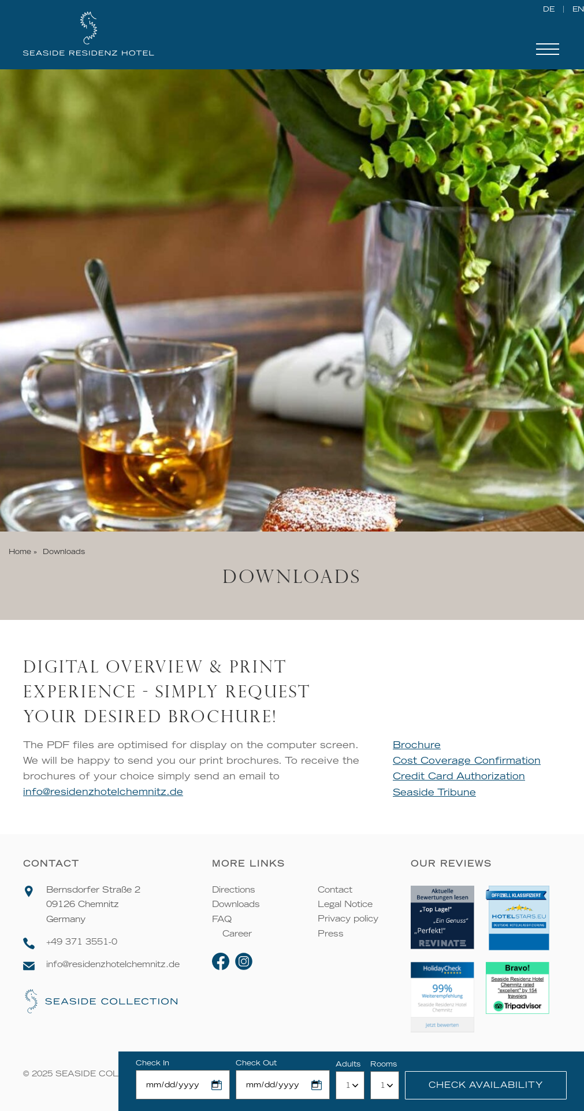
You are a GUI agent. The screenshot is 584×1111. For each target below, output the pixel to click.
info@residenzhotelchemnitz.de (103, 791)
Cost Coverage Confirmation (467, 760)
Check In (152, 1062)
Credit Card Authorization (459, 776)
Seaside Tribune (435, 791)
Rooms (383, 1064)
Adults (348, 1064)
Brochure (417, 744)
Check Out (256, 1062)
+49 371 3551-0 (81, 942)
